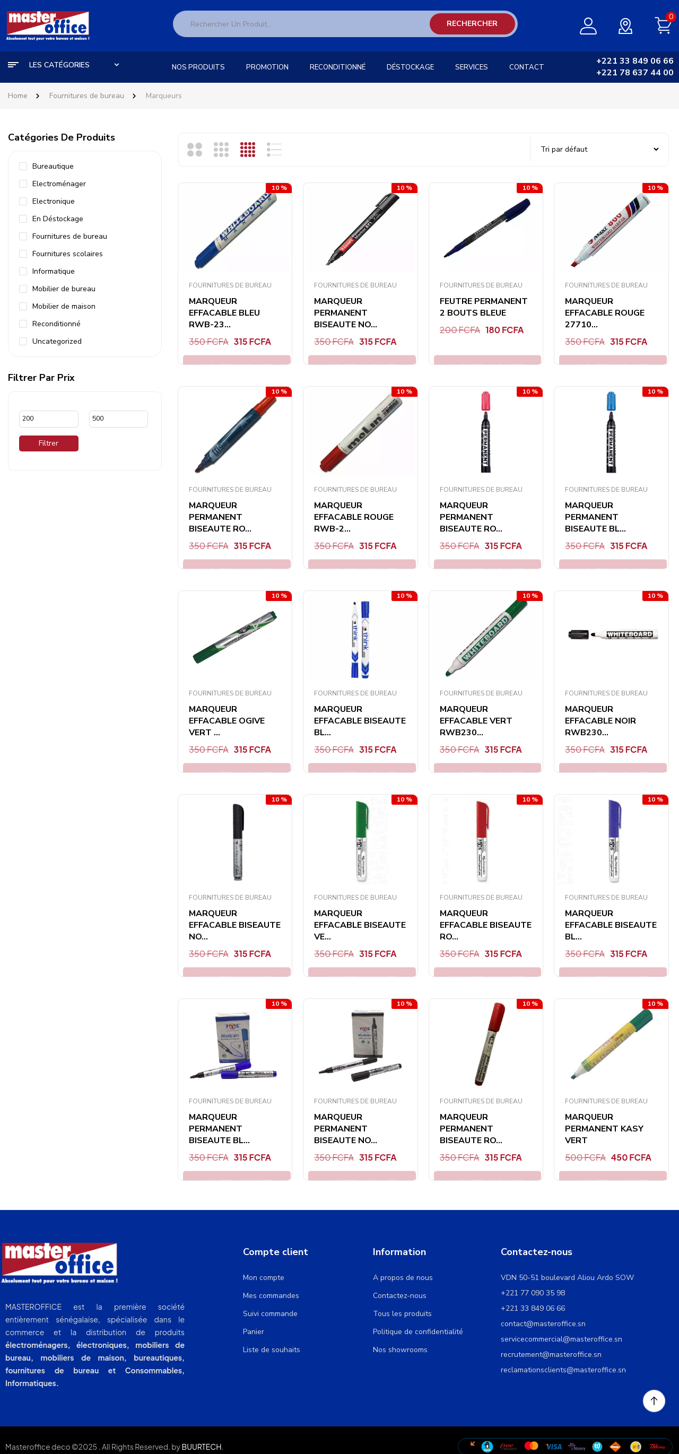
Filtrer (48, 443)
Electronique (53, 201)
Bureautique (53, 166)
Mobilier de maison (63, 306)
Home (18, 96)
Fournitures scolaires (67, 254)
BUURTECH (201, 1446)
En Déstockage (57, 219)
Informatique (53, 271)
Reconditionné (56, 324)
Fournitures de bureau (86, 96)
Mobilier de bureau (63, 289)
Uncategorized (57, 341)
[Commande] (599, 149)
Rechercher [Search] (472, 24)
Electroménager (59, 184)
